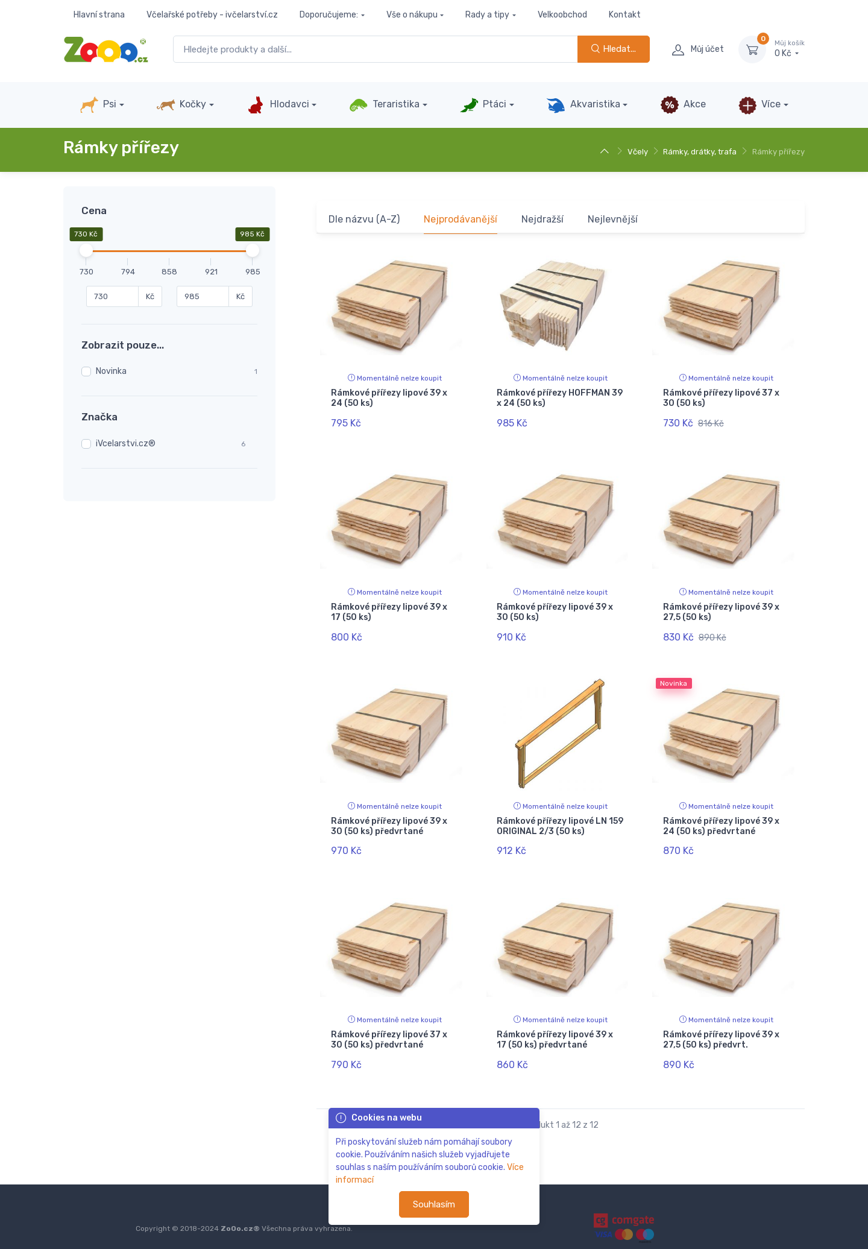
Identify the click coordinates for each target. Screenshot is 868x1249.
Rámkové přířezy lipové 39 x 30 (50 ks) (555, 608)
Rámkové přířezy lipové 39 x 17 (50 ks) (389, 608)
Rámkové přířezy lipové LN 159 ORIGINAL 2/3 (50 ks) (560, 819)
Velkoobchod (562, 15)
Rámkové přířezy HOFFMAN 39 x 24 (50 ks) (560, 398)
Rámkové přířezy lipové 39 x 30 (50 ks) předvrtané (389, 819)
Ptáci (482, 105)
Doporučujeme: (329, 15)
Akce (683, 105)
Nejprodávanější (460, 219)
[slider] (86, 250)
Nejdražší (542, 219)
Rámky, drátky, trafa (700, 151)
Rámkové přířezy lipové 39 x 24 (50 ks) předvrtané (721, 819)
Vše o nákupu (412, 15)
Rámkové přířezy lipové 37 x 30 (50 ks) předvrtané (389, 1029)
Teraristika (384, 105)
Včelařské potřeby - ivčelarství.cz (212, 15)
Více (759, 105)
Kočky (181, 105)
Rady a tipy (487, 15)
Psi (98, 105)
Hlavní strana (99, 15)
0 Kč (790, 49)
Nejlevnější (613, 219)
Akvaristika (583, 105)
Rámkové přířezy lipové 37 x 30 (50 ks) (721, 398)
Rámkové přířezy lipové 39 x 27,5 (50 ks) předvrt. (721, 1029)
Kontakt (625, 15)
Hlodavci (277, 105)
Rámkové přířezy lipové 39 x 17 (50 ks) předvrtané (555, 1029)
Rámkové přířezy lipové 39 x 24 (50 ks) (389, 398)
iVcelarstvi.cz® (126, 443)
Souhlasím (434, 1204)
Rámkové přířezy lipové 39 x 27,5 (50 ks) (721, 608)
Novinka (111, 371)
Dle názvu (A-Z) (364, 219)
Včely (637, 151)
